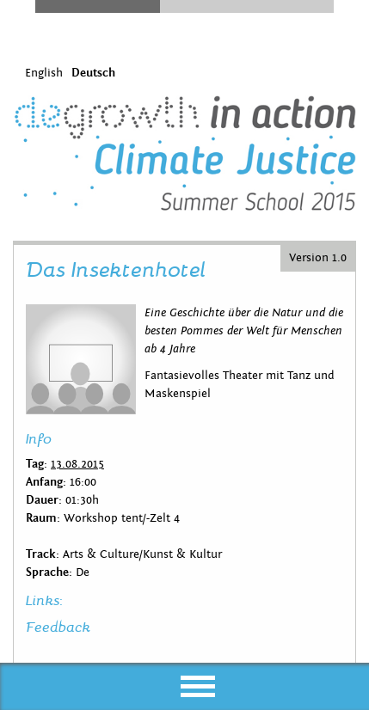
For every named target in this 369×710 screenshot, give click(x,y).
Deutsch (93, 73)
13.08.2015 (77, 464)
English (44, 73)
